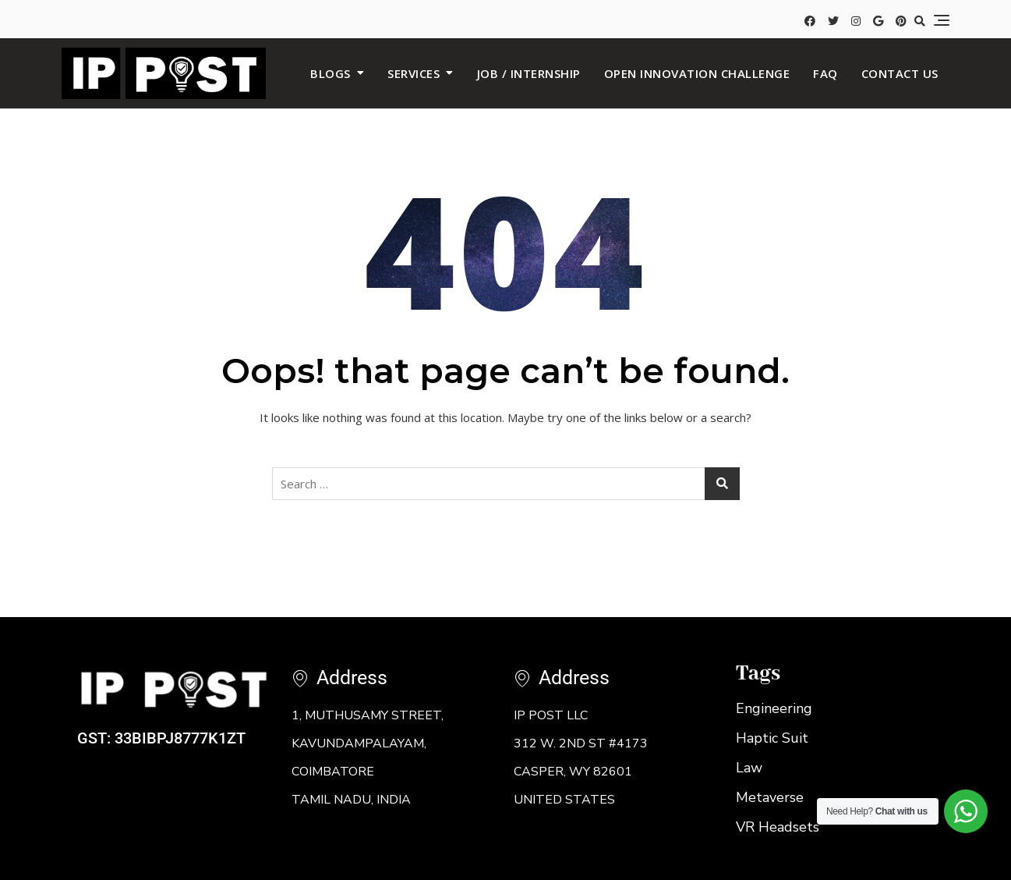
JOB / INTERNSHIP (529, 73)
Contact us (900, 73)
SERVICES (413, 73)
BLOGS (330, 73)
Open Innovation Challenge (697, 73)
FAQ (825, 73)
